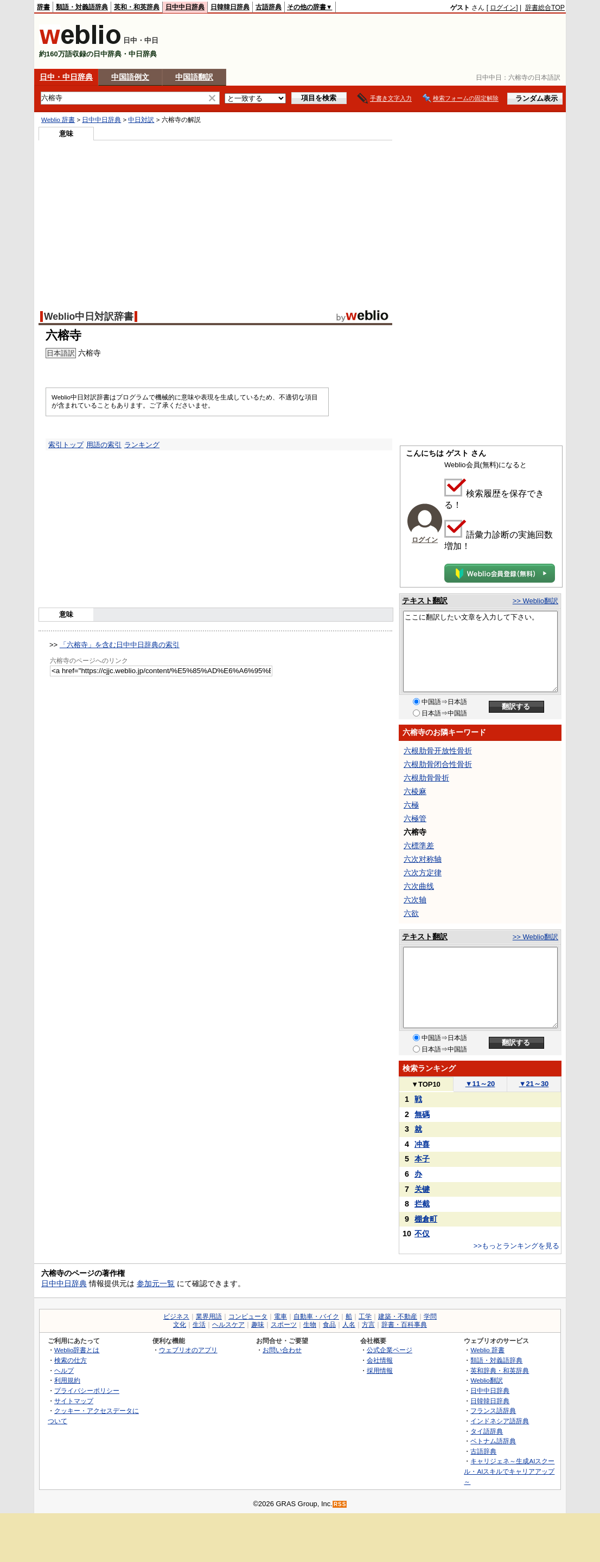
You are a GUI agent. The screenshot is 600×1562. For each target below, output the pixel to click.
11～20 (480, 1084)
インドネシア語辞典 (499, 1420)
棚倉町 (425, 1219)
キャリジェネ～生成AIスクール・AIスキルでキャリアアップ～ (509, 1470)
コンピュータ (247, 1316)
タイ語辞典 (486, 1431)
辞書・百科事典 (404, 1324)
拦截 (422, 1203)
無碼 (422, 1114)
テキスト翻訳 (425, 600)
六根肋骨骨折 (426, 777)
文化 (179, 1324)
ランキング (141, 445)
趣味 (257, 1324)
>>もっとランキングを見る (516, 1246)
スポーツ (284, 1324)
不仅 (422, 1233)
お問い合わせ (282, 1349)
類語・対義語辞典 (82, 7)
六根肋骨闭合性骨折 (438, 764)
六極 (411, 805)
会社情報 (380, 1360)
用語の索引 (104, 445)
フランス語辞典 (493, 1410)
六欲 (411, 913)
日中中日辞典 (185, 7)
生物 (309, 1324)
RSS (340, 1504)
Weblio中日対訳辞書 (88, 316)
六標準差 (419, 845)
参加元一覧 (156, 1283)
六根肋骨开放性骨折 (438, 750)
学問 (430, 1316)
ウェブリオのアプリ (188, 1349)
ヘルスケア (228, 1324)
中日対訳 (141, 120)
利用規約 (67, 1380)
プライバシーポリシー (86, 1390)
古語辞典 (269, 7)
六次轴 (415, 899)
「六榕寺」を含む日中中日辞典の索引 (120, 645)
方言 (368, 1324)
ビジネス (176, 1316)
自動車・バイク (316, 1316)
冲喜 (422, 1144)
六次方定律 (423, 872)
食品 (329, 1324)
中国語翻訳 (194, 77)
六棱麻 (415, 791)
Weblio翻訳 (486, 1380)
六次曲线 (419, 886)
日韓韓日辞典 (230, 7)
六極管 (415, 818)
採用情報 (380, 1370)
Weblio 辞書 (58, 120)
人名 (348, 1324)
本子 (422, 1158)
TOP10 (426, 1084)
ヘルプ (64, 1370)
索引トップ (66, 445)
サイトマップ (73, 1400)
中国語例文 (130, 77)
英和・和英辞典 (136, 7)
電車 (280, 1316)
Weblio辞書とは (76, 1349)
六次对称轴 (423, 859)
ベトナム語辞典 (493, 1440)
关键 (422, 1189)
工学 (365, 1316)
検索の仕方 (70, 1360)
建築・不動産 (397, 1316)
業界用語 (209, 1316)
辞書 (43, 7)
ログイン (503, 7)
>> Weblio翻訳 (535, 601)
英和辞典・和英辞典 (499, 1370)
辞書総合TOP (545, 7)
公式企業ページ (389, 1349)
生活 (199, 1324)
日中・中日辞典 (66, 77)
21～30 (534, 1084)
